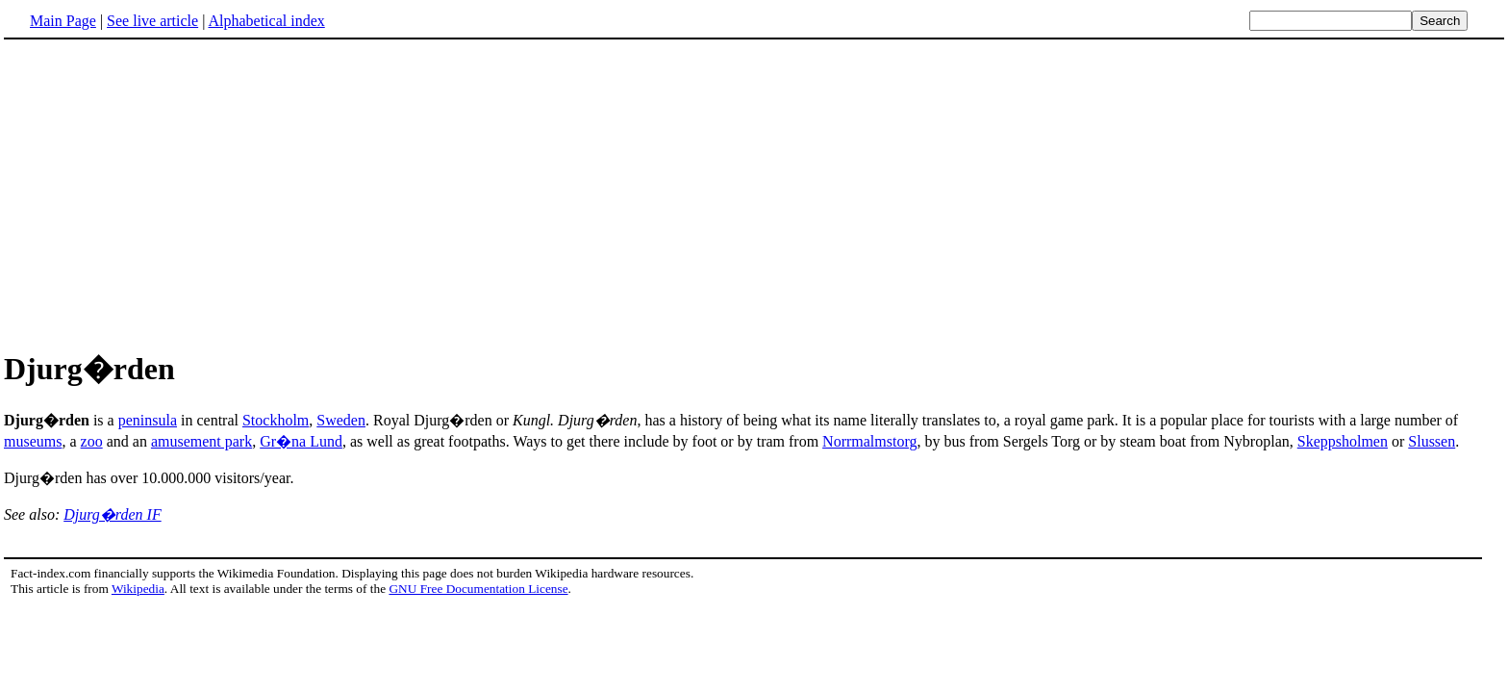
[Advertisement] (165, 191)
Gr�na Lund (301, 441)
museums (33, 441)
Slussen (1431, 441)
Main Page (63, 21)
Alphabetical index (266, 21)
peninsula (147, 420)
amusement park (201, 441)
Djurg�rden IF (112, 514)
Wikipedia (138, 588)
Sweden (340, 420)
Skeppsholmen (1342, 441)
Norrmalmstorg (869, 441)
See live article (152, 21)
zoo (92, 441)
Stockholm (275, 420)
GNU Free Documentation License (478, 588)
